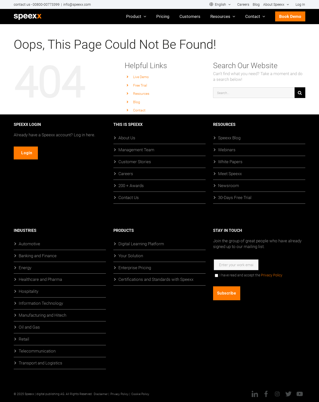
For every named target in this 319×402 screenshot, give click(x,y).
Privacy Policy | (120, 394)
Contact (139, 110)
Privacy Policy (271, 275)
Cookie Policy (140, 394)
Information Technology (41, 303)
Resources (141, 93)
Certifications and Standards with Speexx (155, 279)
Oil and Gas (29, 327)
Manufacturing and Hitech (42, 315)
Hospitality (28, 291)
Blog (136, 102)
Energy (25, 267)
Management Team (136, 149)
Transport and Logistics (40, 363)
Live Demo (141, 76)
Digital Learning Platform (141, 244)
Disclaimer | (101, 394)
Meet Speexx (230, 173)
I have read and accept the (251, 275)
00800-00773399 (46, 4)
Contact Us (128, 197)
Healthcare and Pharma (40, 279)
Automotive (29, 244)
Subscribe (227, 293)
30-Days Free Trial (234, 197)
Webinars (227, 149)
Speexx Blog (229, 138)
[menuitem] (220, 4)
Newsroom (228, 185)
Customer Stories (134, 161)
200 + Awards (131, 185)
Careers (125, 173)
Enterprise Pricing (134, 267)
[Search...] (254, 92)
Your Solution (130, 255)
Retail (24, 339)
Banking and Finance (38, 255)
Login (27, 153)
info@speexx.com (77, 4)
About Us (126, 138)
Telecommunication (37, 351)
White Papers (230, 161)
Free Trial (140, 85)
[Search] (300, 92)
